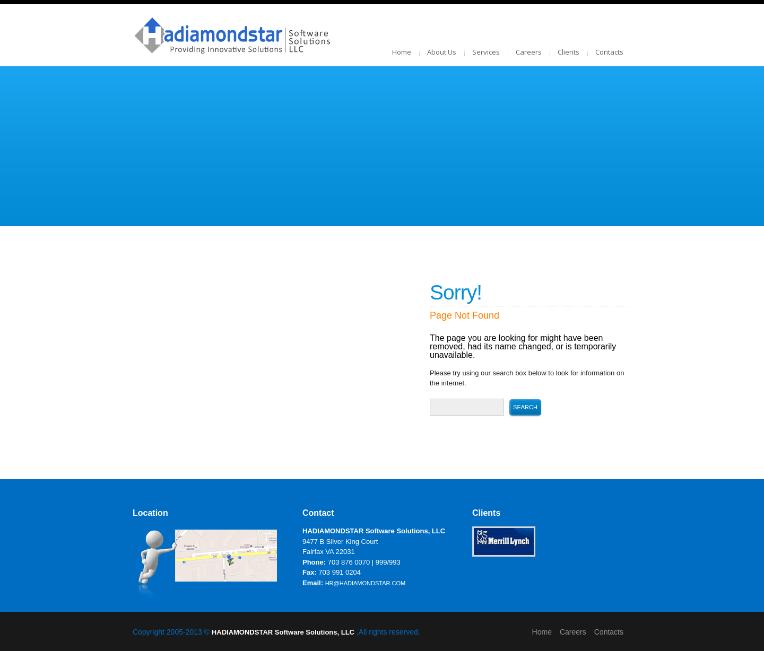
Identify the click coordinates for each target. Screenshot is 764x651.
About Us (441, 52)
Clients (568, 52)
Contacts (609, 52)
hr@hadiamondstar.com (365, 583)
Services (486, 52)
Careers (529, 52)
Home (401, 52)
